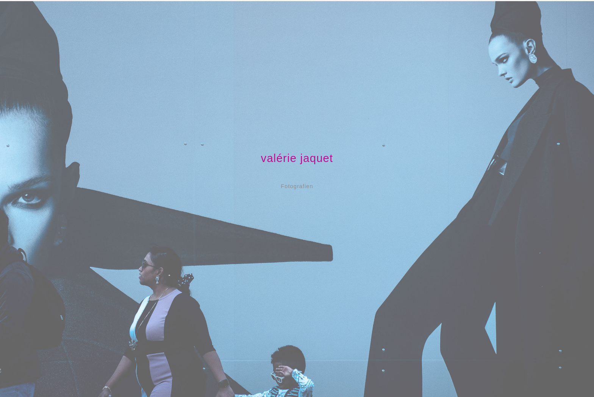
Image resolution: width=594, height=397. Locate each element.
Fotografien (297, 186)
